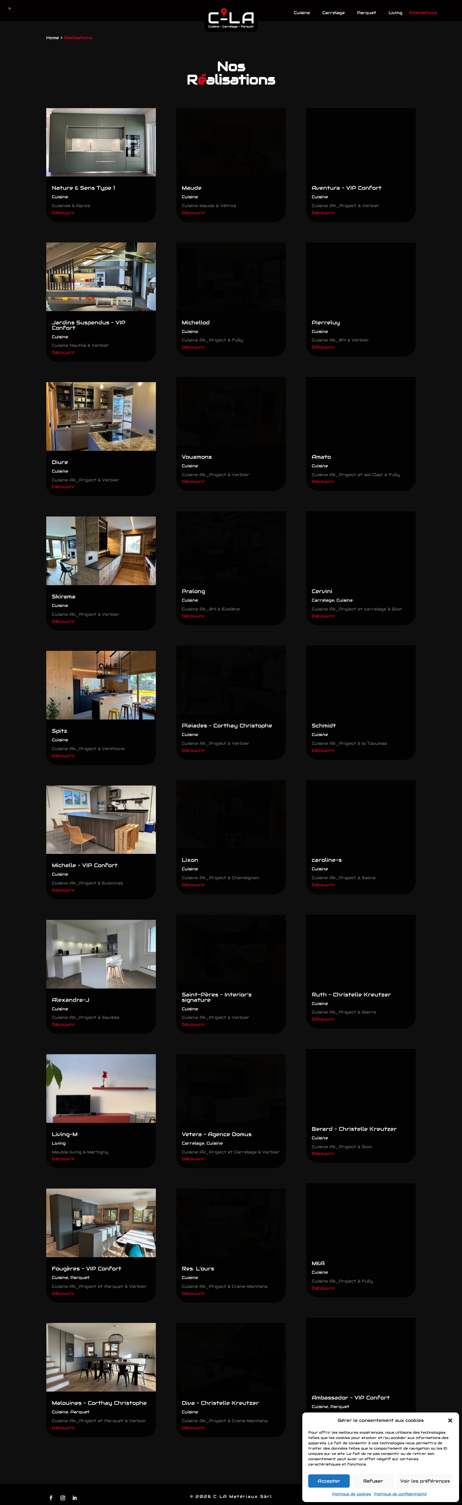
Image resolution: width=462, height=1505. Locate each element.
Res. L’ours (198, 1268)
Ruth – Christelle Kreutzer (351, 994)
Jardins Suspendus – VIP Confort (89, 325)
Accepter (329, 1481)
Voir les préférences (425, 1481)
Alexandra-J (70, 999)
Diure (60, 462)
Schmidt (324, 725)
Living (395, 13)
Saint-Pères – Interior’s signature (217, 997)
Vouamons (197, 456)
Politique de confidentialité (400, 1494)
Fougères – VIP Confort (86, 1268)
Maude (192, 187)
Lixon (190, 860)
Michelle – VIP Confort (85, 865)
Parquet (366, 13)
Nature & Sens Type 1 (83, 187)
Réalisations (423, 13)
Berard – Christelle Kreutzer (354, 1129)
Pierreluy (326, 322)
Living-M (64, 1134)
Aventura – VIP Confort (347, 187)
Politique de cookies (351, 1494)
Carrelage (333, 13)
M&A (318, 1263)
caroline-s (327, 860)
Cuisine (302, 13)
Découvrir (63, 212)
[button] (450, 1420)
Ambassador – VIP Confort (351, 1397)
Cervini (322, 591)
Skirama (63, 596)
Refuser (373, 1481)
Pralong (193, 591)
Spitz (59, 730)
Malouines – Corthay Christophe (99, 1403)
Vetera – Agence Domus (217, 1134)
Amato (321, 456)
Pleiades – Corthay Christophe (227, 725)
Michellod (196, 322)
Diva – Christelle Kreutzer (220, 1403)
